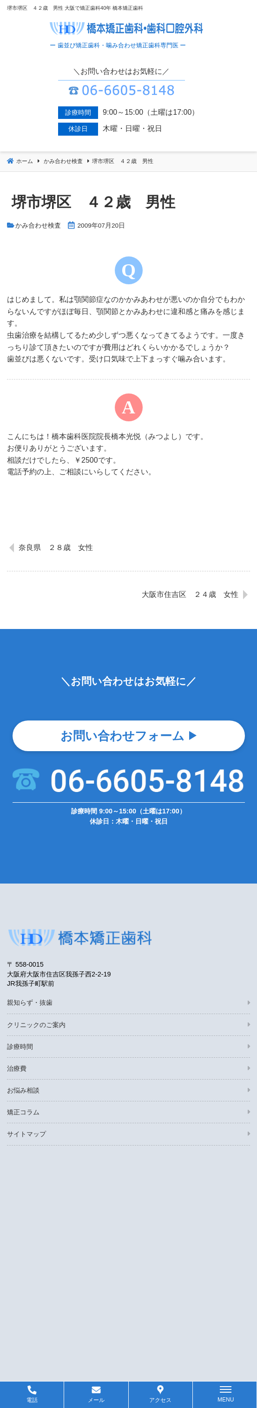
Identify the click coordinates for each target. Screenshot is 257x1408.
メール (96, 1400)
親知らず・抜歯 (30, 1002)
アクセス (160, 1400)
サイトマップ (26, 1134)
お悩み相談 (23, 1090)
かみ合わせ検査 (38, 225)
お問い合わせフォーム (122, 735)
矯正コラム (23, 1112)
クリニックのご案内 (36, 1024)
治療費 (16, 1068)
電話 (32, 1400)
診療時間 (20, 1046)
